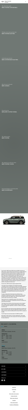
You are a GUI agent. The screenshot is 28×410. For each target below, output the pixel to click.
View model (10, 258)
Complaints (14, 400)
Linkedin (2, 380)
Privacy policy (14, 389)
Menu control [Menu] (25, 2)
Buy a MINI (3, 369)
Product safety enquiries (14, 402)
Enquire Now (17, 258)
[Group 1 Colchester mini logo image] (6, 2)
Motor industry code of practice (14, 393)
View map (3, 345)
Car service (3, 372)
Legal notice (14, 387)
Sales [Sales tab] (2, 326)
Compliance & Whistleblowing (14, 404)
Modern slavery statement (14, 398)
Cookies (14, 391)
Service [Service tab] (5, 326)
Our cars (3, 366)
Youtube (4, 380)
